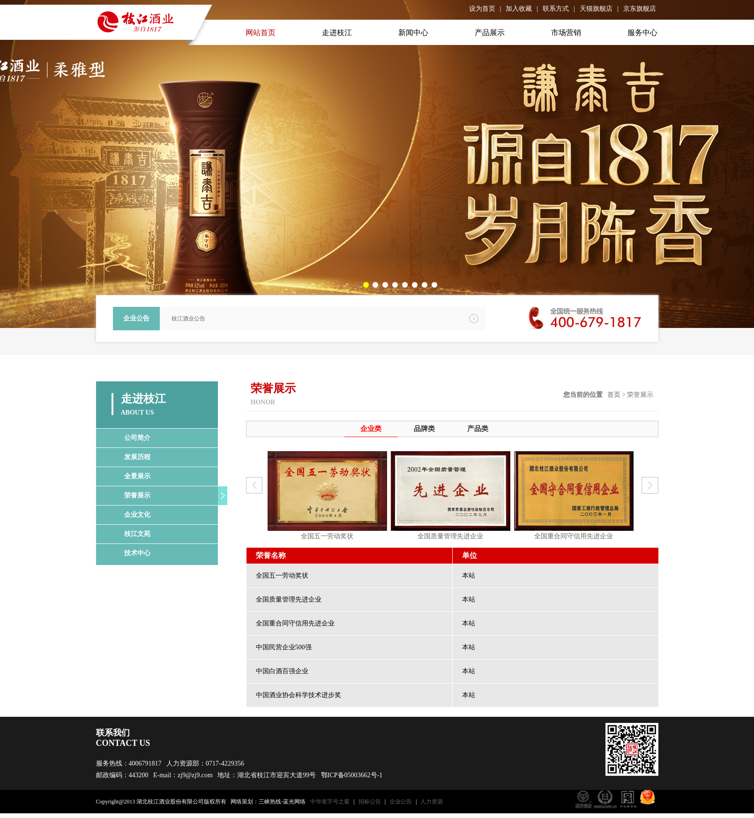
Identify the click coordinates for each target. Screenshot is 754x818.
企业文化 (137, 514)
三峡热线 (270, 801)
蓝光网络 (294, 801)
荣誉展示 (137, 495)
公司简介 (137, 437)
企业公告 (400, 801)
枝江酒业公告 (188, 318)
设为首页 (482, 8)
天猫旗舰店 (596, 8)
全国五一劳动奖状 (327, 536)
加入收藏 (519, 8)
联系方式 (556, 8)
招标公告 (369, 801)
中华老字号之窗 (330, 801)
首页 (613, 394)
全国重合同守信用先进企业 (573, 536)
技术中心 (137, 553)
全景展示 (137, 476)
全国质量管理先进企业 (450, 536)
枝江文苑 (137, 533)
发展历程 (137, 457)
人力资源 (431, 801)
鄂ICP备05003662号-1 (351, 775)
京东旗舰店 (639, 8)
